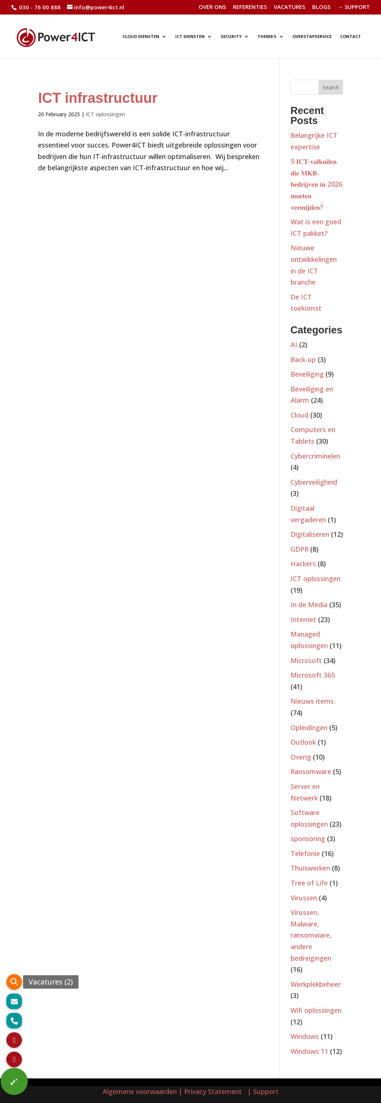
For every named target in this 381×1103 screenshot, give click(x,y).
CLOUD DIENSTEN (140, 36)
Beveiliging (307, 374)
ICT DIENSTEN (190, 36)
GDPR (299, 549)
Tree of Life (309, 882)
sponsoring (308, 838)
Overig (301, 756)
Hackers (303, 563)
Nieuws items (312, 701)
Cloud (299, 415)
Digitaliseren (310, 534)
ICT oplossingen (105, 114)
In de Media (309, 604)
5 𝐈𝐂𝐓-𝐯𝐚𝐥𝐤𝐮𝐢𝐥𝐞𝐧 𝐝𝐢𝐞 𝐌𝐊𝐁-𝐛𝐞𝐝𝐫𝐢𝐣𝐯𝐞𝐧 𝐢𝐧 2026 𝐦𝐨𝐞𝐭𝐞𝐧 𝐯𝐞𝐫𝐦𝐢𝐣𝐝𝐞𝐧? (316, 184)
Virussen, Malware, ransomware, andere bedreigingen (311, 935)
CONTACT (350, 36)
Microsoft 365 (313, 675)
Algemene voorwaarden (140, 1091)
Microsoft (306, 660)
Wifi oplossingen (316, 1010)
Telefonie (305, 853)
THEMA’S (266, 36)
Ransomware (311, 771)
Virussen (304, 897)
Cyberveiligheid (314, 482)
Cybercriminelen (315, 455)
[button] (14, 1081)
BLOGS (321, 7)
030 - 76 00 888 (39, 7)
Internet (303, 619)
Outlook (303, 742)
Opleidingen (309, 727)
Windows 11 (309, 1051)
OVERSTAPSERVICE (312, 36)
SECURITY (231, 36)
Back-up (303, 359)
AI (294, 344)
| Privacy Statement (212, 1091)
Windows (305, 1036)
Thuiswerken (310, 867)
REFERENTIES (250, 7)
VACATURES (289, 7)
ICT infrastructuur (97, 98)
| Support (262, 1091)
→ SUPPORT (353, 7)
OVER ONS (212, 7)
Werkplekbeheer (316, 984)
